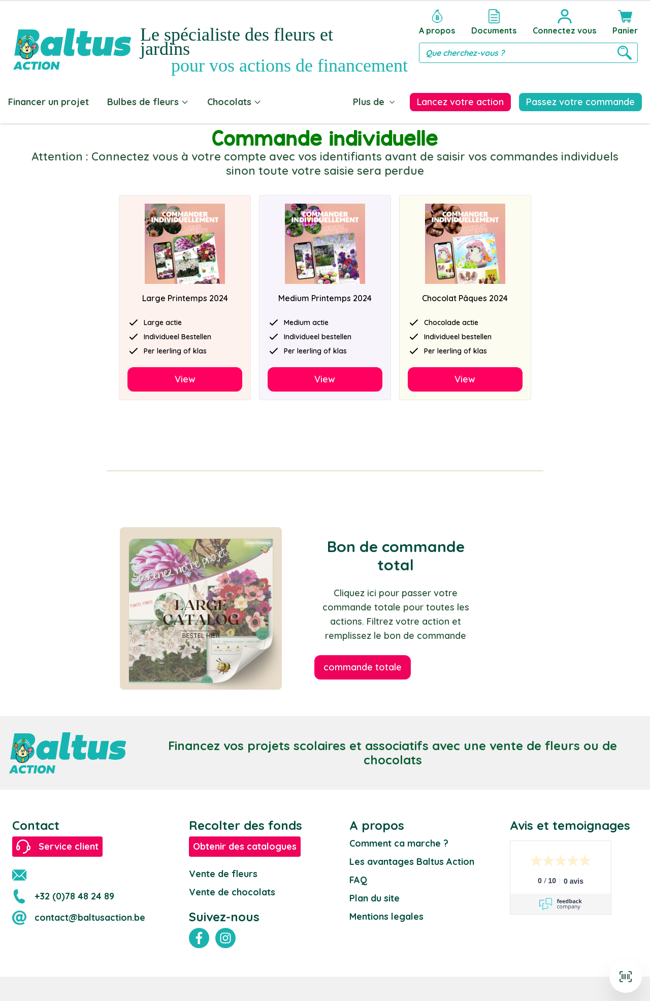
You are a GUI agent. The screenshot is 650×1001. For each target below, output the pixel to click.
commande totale (362, 667)
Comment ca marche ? (398, 843)
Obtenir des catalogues (245, 846)
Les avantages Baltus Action (411, 861)
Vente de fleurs (223, 874)
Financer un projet (48, 102)
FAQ (358, 880)
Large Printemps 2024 (185, 298)
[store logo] (72, 39)
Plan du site (374, 898)
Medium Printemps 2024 (325, 298)
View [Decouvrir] (185, 379)
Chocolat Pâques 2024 (465, 298)
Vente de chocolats (232, 892)
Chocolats (234, 102)
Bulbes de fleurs (148, 102)
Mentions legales (386, 916)
